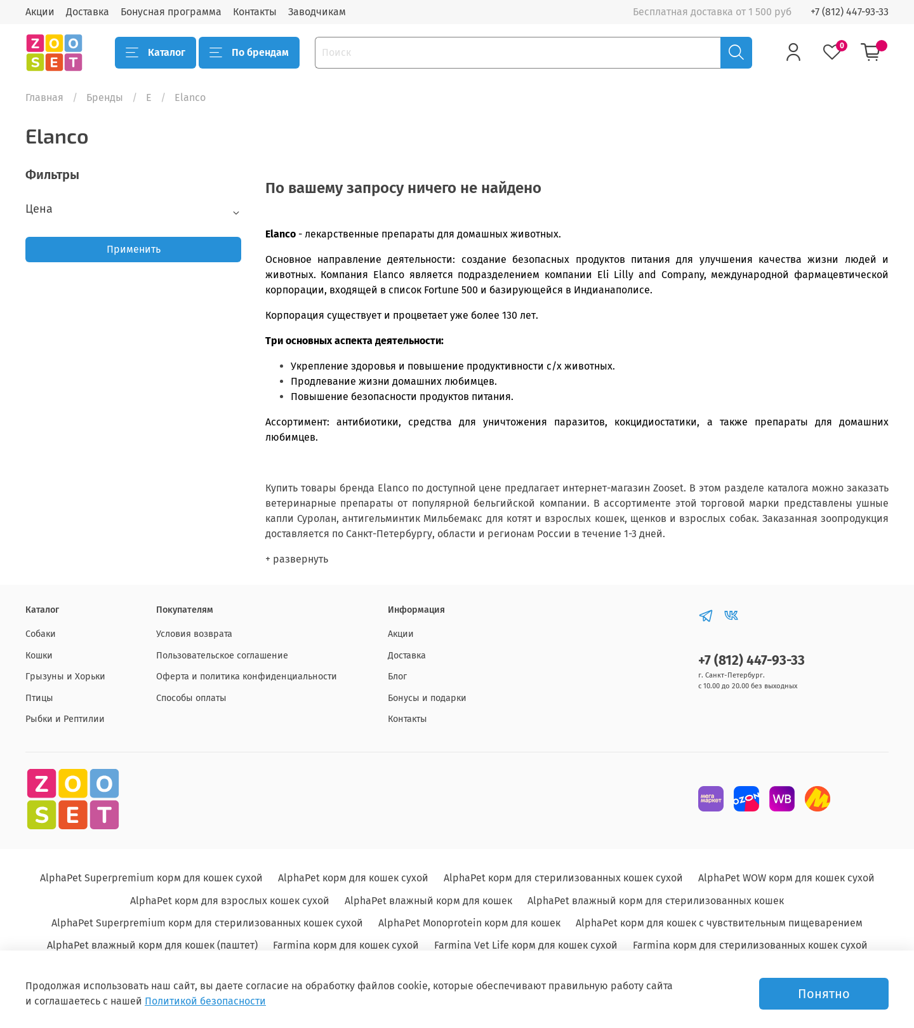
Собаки (40, 634)
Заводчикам (317, 12)
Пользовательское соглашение (222, 655)
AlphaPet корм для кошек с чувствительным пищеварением (719, 923)
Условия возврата (194, 634)
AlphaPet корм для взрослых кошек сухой (229, 901)
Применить (134, 249)
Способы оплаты (191, 698)
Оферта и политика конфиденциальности (246, 676)
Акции (40, 12)
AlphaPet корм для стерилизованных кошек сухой (563, 878)
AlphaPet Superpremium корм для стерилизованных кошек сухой (207, 923)
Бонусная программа (171, 12)
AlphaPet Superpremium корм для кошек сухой (151, 878)
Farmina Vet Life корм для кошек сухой (526, 945)
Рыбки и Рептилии (65, 719)
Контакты (255, 12)
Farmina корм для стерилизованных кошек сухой (750, 945)
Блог (397, 676)
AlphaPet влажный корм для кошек (428, 901)
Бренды (104, 97)
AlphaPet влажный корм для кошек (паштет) (152, 945)
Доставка (87, 12)
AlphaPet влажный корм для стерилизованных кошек (655, 901)
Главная (44, 97)
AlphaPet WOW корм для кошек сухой (786, 878)
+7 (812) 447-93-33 (850, 12)
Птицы (39, 698)
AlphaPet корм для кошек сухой (353, 878)
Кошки (39, 655)
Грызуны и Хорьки (65, 676)
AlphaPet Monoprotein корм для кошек (469, 923)
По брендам (249, 52)
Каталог (155, 52)
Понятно (824, 993)
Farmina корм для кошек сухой (346, 945)
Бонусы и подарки (427, 698)
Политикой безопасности (205, 1001)
